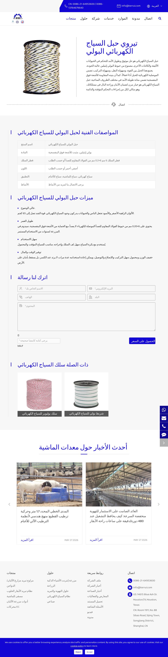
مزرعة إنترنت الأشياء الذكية (61, 581)
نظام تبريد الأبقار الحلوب (19, 591)
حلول (83, 18)
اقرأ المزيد (27, 537)
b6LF (20, 344)
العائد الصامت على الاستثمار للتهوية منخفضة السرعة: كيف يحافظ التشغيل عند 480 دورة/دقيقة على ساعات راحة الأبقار (118, 513)
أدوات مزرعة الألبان (17, 602)
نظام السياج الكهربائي (58, 596)
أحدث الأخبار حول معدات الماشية (83, 450)
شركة (96, 18)
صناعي (51, 602)
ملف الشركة (94, 581)
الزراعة (51, 586)
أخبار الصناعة (94, 591)
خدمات (109, 18)
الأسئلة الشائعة (95, 607)
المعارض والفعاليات (97, 596)
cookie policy (77, 646)
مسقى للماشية (15, 596)
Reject (78, 652)
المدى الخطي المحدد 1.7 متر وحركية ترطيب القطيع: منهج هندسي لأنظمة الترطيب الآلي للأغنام (45, 513)
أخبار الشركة (94, 586)
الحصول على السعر (143, 339)
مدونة (136, 18)
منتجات (71, 18)
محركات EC (13, 607)
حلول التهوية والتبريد (58, 591)
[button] (9, 504)
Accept (90, 652)
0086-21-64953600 (84, 4)
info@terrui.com (131, 6)
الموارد (123, 18)
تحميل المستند (95, 602)
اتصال (148, 18)
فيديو (90, 612)
